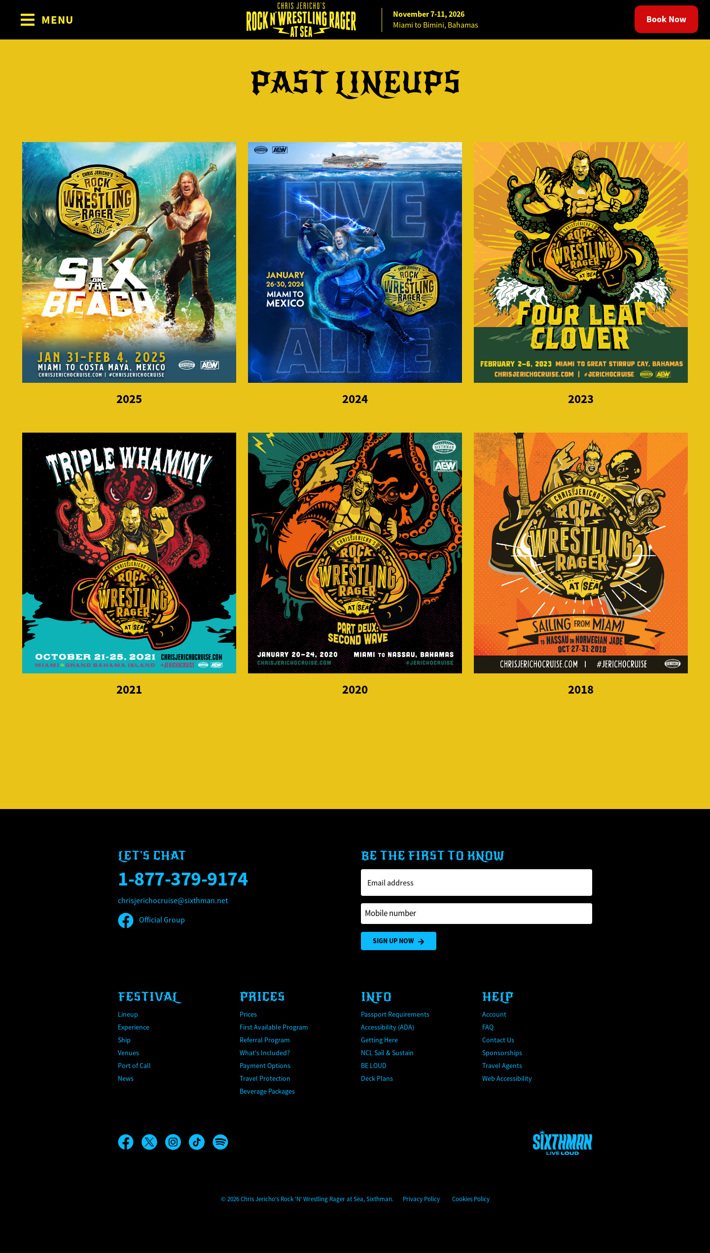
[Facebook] (130, 1142)
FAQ (488, 1027)
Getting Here (379, 1039)
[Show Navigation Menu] (46, 20)
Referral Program (265, 1039)
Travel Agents (502, 1065)
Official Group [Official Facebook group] (151, 920)
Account (494, 1014)
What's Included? (265, 1052)
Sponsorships (502, 1052)
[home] (355, 19)
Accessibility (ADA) (387, 1027)
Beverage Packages (267, 1091)
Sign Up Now (399, 941)
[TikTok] (201, 1142)
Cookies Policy (471, 1199)
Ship (124, 1039)
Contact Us (498, 1039)
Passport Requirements (395, 1014)
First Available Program (274, 1027)
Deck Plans (377, 1078)
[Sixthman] (562, 1142)
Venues (128, 1052)
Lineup (128, 1014)
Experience (133, 1027)
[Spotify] (220, 1142)
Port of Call (134, 1065)
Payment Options (265, 1065)
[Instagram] (177, 1142)
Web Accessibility (507, 1078)
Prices (248, 1014)
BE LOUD (374, 1065)
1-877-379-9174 (183, 879)
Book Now (666, 19)
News (126, 1078)
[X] (153, 1142)
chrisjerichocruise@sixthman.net (173, 901)
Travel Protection (265, 1078)
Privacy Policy (421, 1199)
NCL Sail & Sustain (387, 1052)
